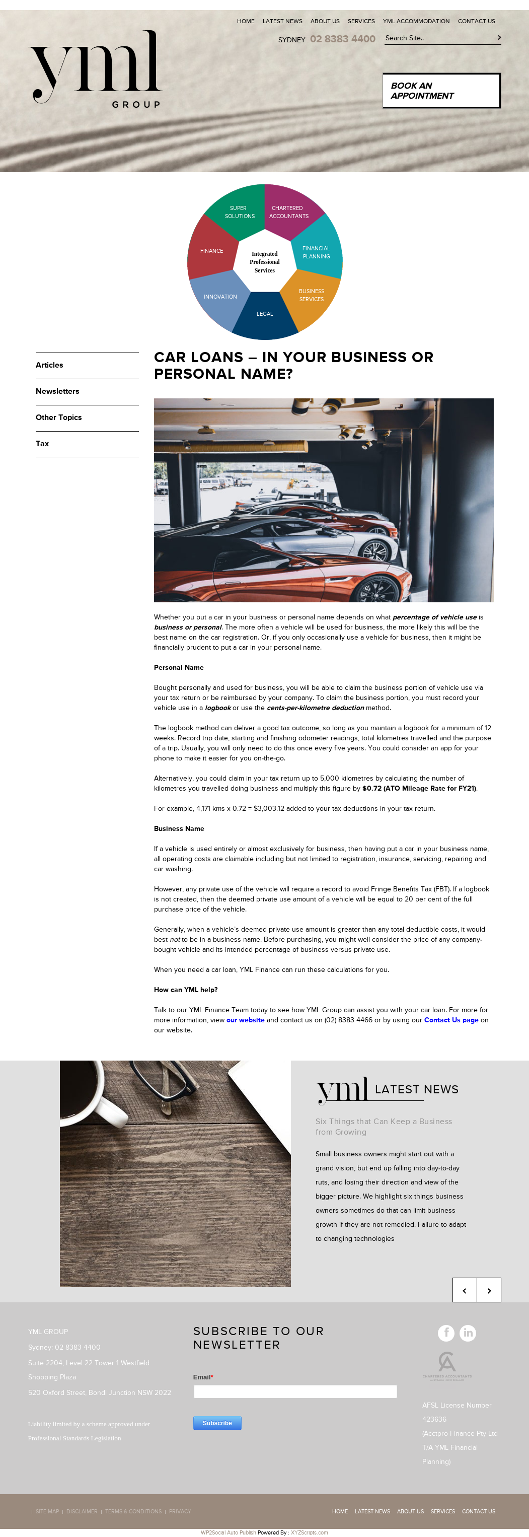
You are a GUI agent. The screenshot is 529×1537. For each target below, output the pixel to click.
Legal (265, 314)
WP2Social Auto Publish (228, 1532)
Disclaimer (82, 1512)
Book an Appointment (422, 91)
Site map (47, 1512)
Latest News (283, 22)
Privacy (180, 1512)
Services (361, 22)
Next (489, 1290)
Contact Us (476, 22)
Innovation (220, 297)
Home (246, 22)
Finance (211, 251)
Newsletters (58, 392)
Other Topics (59, 418)
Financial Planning (316, 252)
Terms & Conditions (133, 1512)
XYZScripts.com (309, 1532)
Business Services (311, 295)
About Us (325, 22)
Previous (464, 1290)
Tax (42, 444)
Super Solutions (232, 212)
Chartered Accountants (280, 212)
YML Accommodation (416, 22)
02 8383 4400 (342, 39)
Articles (49, 366)
